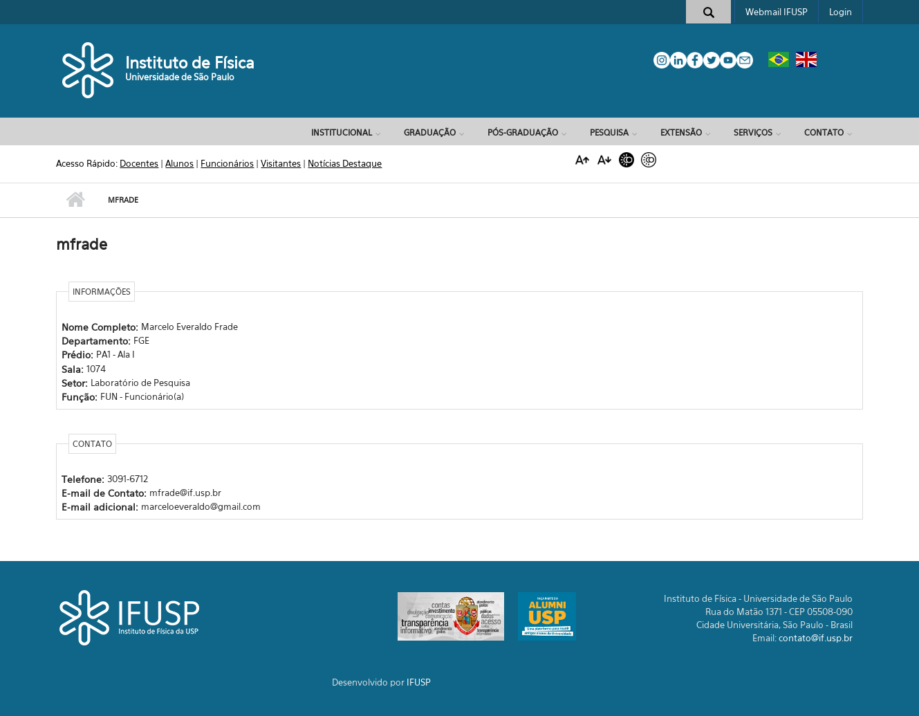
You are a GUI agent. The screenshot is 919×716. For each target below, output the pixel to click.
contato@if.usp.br (816, 637)
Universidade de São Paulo (179, 76)
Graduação (430, 132)
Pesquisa (609, 132)
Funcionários (227, 163)
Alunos (179, 163)
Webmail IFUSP (776, 11)
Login (840, 11)
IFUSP (419, 682)
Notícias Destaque (345, 163)
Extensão (681, 132)
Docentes (139, 163)
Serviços (753, 132)
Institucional (341, 132)
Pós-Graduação (523, 132)
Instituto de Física (189, 62)
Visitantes (281, 163)
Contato (824, 132)
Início (75, 200)
